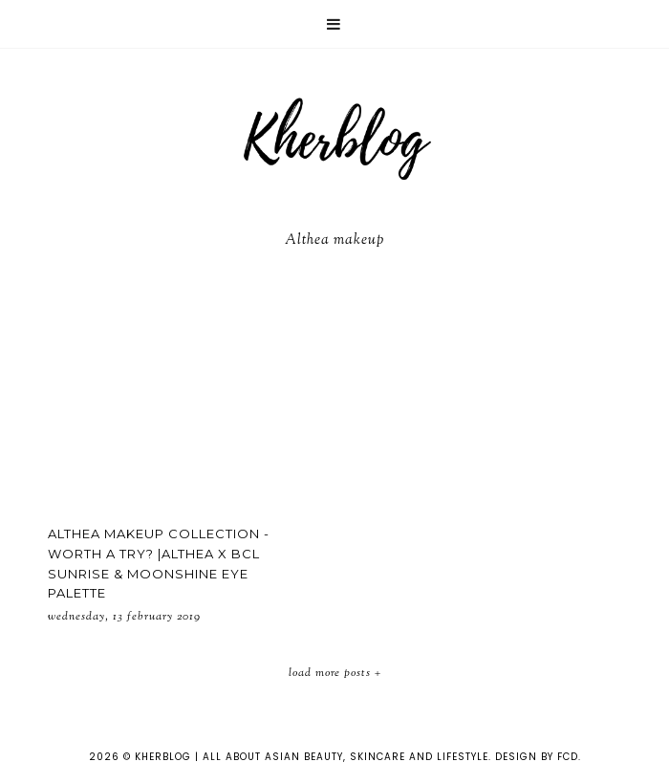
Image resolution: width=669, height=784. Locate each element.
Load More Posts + (335, 673)
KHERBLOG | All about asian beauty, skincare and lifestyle (311, 757)
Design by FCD (536, 757)
